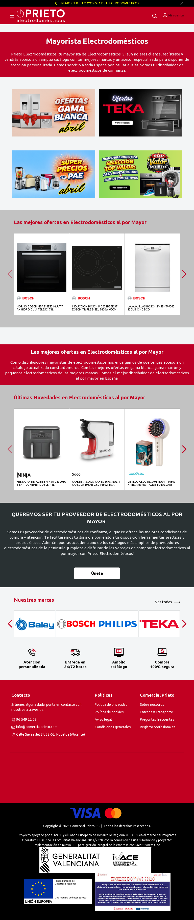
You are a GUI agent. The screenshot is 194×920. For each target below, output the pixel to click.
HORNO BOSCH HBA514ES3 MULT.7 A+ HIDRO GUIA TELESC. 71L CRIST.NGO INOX (40, 308)
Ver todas (163, 602)
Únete (97, 573)
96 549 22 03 (26, 719)
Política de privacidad (111, 704)
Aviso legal (103, 719)
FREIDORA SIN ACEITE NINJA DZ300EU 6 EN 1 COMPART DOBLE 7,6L (41, 483)
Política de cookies (109, 712)
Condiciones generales (113, 727)
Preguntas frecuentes (157, 719)
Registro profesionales (158, 727)
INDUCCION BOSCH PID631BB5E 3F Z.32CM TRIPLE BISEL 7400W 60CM (94, 308)
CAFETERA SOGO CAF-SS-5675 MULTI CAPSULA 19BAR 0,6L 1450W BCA (96, 483)
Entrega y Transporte (156, 712)
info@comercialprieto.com (36, 727)
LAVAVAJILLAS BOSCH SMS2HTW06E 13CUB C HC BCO (151, 308)
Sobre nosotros (152, 704)
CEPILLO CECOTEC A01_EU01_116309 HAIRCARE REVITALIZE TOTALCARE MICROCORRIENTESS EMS (151, 483)
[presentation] (11, 274)
